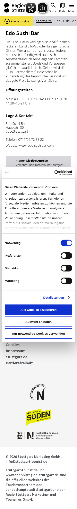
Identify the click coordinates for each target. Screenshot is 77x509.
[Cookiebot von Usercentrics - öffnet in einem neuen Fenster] (54, 172)
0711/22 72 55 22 (31, 139)
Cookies (13, 344)
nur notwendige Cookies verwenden (38, 333)
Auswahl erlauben (38, 321)
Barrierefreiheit (19, 362)
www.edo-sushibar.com (36, 145)
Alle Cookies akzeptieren (38, 309)
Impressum (16, 350)
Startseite (44, 21)
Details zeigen (53, 297)
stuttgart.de (16, 356)
